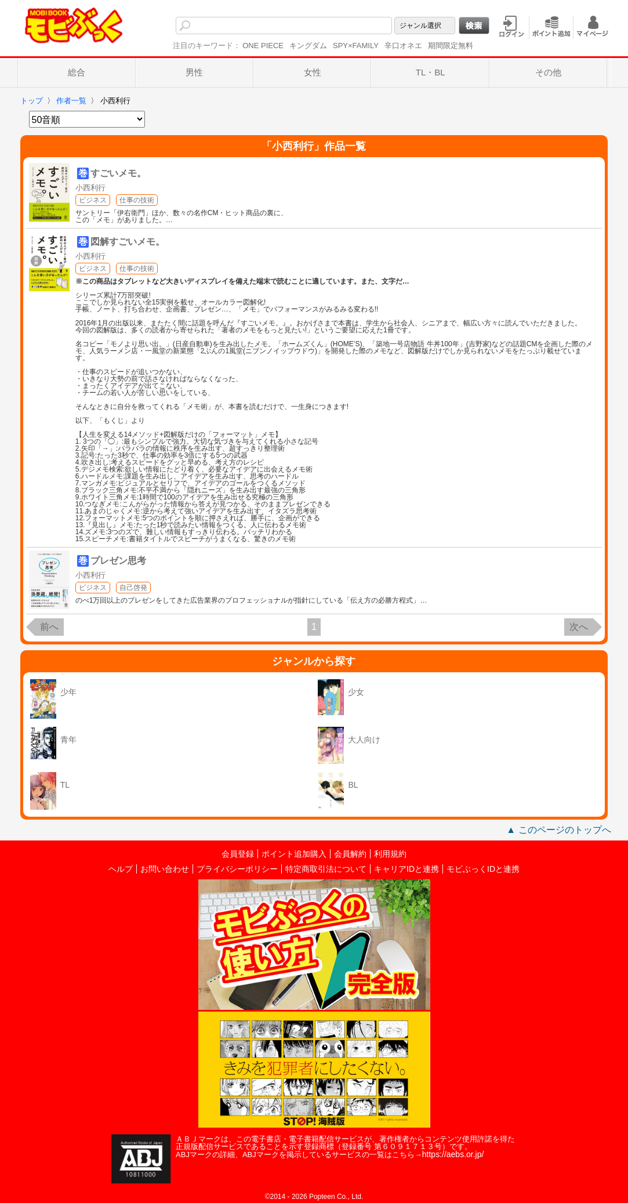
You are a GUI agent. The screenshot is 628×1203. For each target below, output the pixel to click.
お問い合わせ (164, 869)
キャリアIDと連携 (406, 869)
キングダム (308, 45)
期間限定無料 (450, 45)
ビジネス (93, 200)
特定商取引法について (325, 869)
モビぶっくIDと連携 (483, 869)
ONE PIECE (263, 45)
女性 (312, 72)
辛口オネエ (403, 45)
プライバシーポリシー (237, 869)
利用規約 (390, 853)
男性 (194, 72)
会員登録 (238, 853)
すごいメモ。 (118, 173)
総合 (76, 72)
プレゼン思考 (118, 561)
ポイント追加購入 (294, 853)
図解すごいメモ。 (127, 242)
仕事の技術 (136, 200)
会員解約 (350, 853)
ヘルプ (120, 869)
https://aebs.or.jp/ (453, 1154)
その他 (548, 72)
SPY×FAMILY (356, 45)
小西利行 (90, 187)
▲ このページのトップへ (558, 830)
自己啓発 (133, 588)
